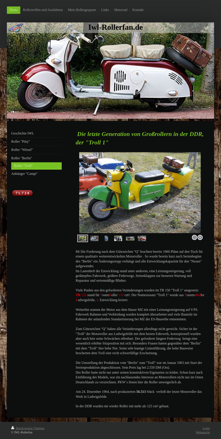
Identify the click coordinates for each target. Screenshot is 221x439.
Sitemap (39, 428)
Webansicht (203, 432)
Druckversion (22, 428)
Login (206, 428)
